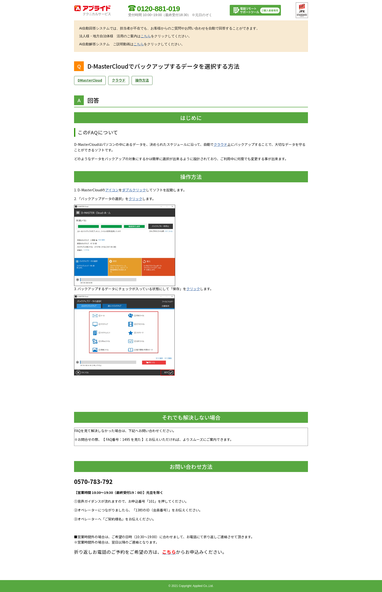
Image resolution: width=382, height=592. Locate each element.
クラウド (118, 80)
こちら (146, 36)
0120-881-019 (158, 9)
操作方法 (142, 80)
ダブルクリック (134, 189)
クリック (135, 198)
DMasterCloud (90, 80)
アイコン (112, 189)
